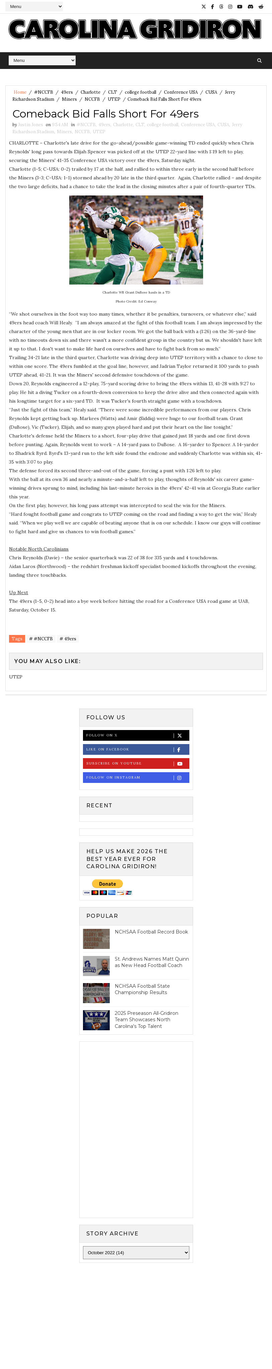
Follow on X (137, 735)
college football (140, 92)
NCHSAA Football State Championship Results (142, 989)
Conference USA (181, 92)
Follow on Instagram (137, 777)
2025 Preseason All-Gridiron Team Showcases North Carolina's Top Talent (146, 1019)
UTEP (114, 99)
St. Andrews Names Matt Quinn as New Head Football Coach (152, 962)
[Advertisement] (136, 1320)
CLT (112, 92)
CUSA (211, 92)
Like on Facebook (137, 749)
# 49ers (68, 639)
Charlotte (90, 92)
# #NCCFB (41, 639)
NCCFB (92, 99)
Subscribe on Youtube (137, 763)
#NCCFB (43, 92)
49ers (67, 92)
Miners (69, 99)
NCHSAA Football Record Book (151, 932)
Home (20, 92)
